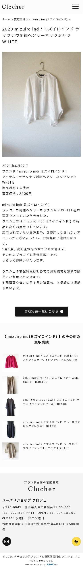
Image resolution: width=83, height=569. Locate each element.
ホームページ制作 (33, 564)
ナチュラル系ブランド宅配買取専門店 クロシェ (44, 557)
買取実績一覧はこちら (44, 311)
